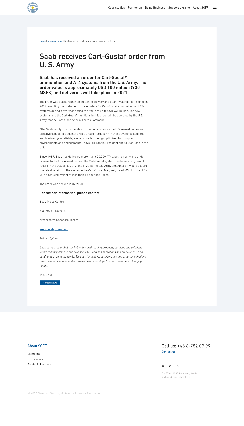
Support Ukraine (179, 7)
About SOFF (200, 7)
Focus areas (35, 359)
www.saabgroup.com (54, 229)
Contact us (169, 351)
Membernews (50, 282)
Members (33, 353)
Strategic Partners (39, 364)
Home (43, 41)
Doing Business (155, 7)
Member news (55, 41)
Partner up (135, 7)
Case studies (116, 7)
